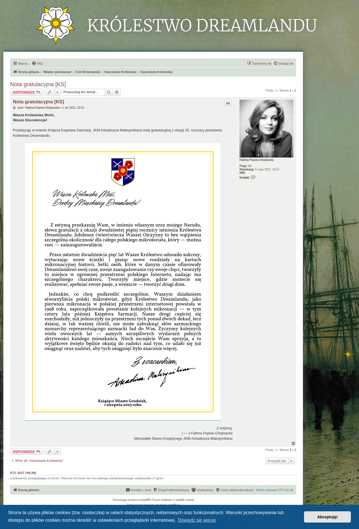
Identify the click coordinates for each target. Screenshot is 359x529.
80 (249, 166)
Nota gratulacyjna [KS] (38, 84)
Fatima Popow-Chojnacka (257, 159)
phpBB (145, 499)
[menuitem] (37, 63)
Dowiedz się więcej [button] (197, 520)
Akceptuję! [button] (327, 517)
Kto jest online (23, 473)
